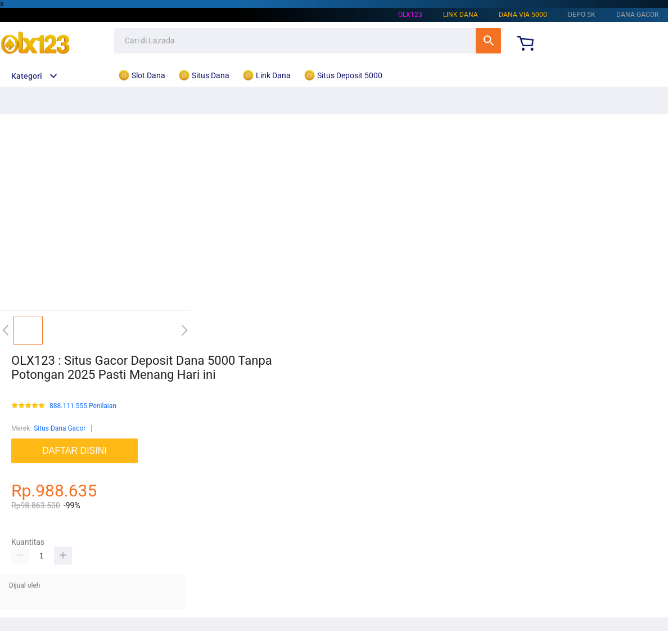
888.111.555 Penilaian (82, 406)
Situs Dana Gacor (59, 428)
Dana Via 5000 (523, 15)
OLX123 (410, 15)
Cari (488, 40)
